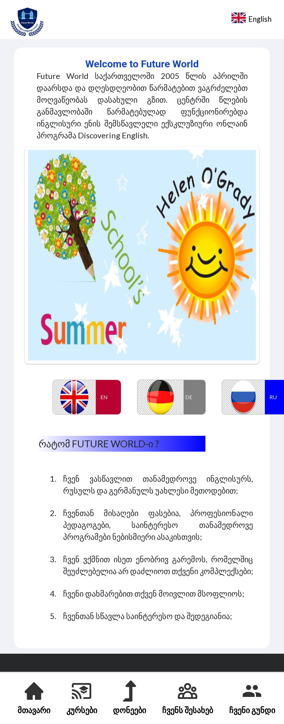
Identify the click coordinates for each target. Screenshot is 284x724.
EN (104, 397)
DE (188, 397)
